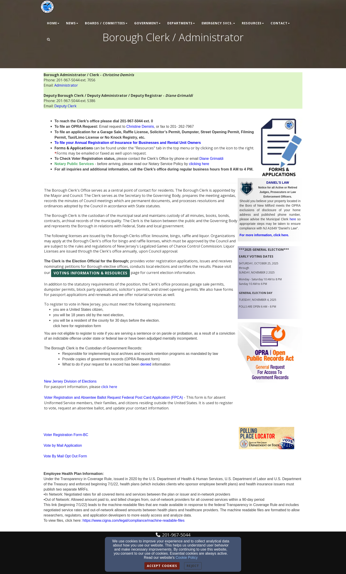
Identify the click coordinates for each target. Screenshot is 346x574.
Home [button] (53, 23)
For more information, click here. (264, 235)
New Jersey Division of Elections (70, 381)
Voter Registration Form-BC (66, 435)
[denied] (145, 364)
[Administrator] (66, 85)
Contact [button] (280, 23)
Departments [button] (181, 23)
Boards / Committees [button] (106, 23)
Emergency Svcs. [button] (218, 23)
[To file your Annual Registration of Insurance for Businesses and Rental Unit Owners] (127, 142)
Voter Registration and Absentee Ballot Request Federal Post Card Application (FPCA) (113, 397)
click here (109, 386)
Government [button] (147, 23)
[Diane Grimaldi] (211, 158)
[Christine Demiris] (140, 126)
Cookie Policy (187, 557)
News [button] (72, 23)
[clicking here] (199, 164)
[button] (49, 39)
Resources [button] (253, 23)
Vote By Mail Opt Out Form (65, 456)
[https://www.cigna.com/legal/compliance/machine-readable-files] (134, 520)
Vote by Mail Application (63, 445)
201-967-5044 (176, 535)
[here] (293, 219)
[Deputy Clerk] (65, 106)
